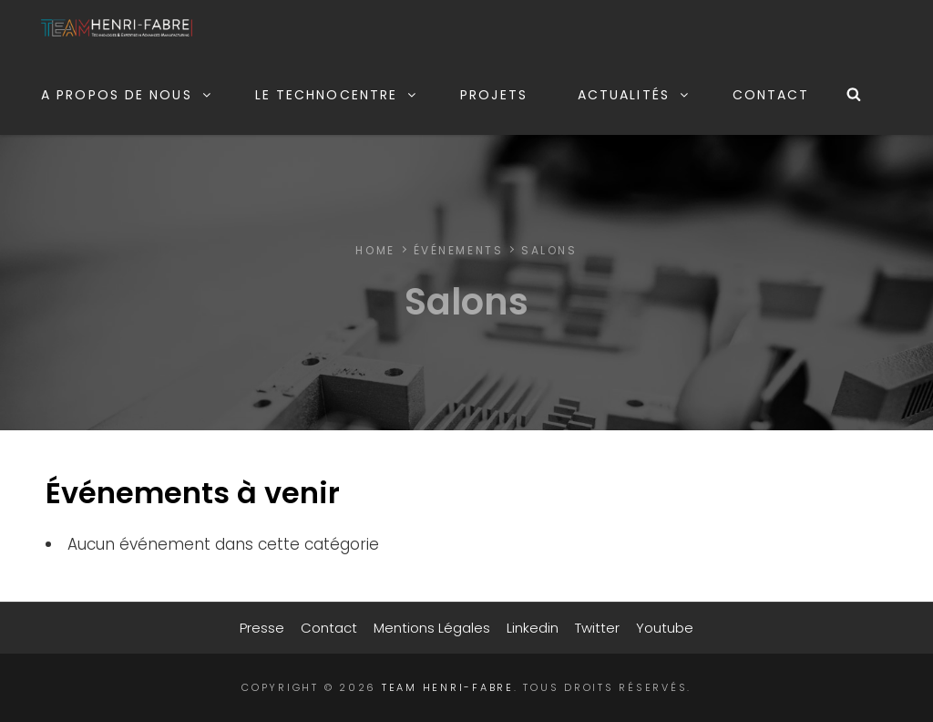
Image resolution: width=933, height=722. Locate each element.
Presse (262, 627)
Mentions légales (432, 627)
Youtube (664, 627)
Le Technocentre (337, 95)
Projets (494, 95)
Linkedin (533, 627)
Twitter (597, 627)
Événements (459, 250)
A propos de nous (127, 95)
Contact (771, 95)
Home (375, 250)
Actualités (634, 95)
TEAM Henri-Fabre (448, 687)
